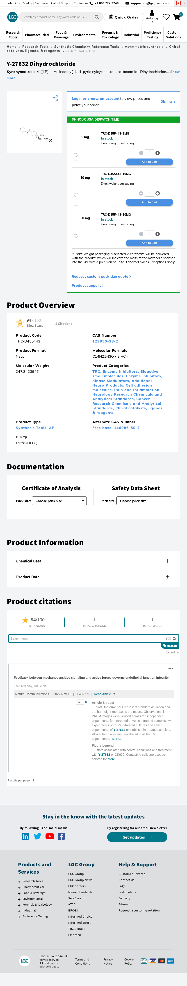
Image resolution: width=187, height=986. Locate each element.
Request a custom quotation (139, 910)
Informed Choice (80, 916)
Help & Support (61, 3)
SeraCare (74, 898)
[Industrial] (19, 911)
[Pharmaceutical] (19, 888)
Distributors (127, 892)
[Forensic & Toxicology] (19, 905)
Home (12, 47)
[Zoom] (50, 141)
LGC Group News (80, 880)
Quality (27, 3)
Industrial (29, 910)
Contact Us (127, 880)
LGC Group (76, 874)
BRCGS (73, 910)
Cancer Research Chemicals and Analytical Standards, (126, 403)
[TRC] (34, 113)
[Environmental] (19, 899)
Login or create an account (95, 98)
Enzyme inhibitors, (121, 371)
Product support (86, 285)
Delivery (124, 898)
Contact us (81, 3)
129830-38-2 (105, 341)
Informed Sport (79, 923)
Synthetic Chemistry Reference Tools (86, 47)
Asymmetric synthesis (144, 47)
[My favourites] (166, 17)
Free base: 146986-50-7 (116, 427)
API (52, 427)
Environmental (33, 899)
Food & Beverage (34, 893)
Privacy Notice (108, 961)
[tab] (93, 561)
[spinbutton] (149, 152)
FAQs (122, 886)
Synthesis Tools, (32, 427)
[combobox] (61, 17)
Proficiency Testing (35, 916)
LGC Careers (77, 886)
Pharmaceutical (33, 887)
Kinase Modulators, (112, 380)
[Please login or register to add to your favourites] (76, 155)
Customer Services (132, 874)
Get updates (134, 837)
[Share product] (56, 98)
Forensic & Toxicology (37, 904)
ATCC (71, 904)
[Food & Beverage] (19, 893)
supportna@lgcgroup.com (150, 3)
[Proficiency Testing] (19, 917)
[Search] (97, 17)
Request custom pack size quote (100, 276)
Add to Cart (149, 162)
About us (14, 3)
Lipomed (74, 935)
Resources (42, 3)
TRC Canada (76, 929)
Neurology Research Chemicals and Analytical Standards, (127, 396)
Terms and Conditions (82, 961)
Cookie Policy (129, 961)
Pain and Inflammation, (137, 389)
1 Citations (63, 324)
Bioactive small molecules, (125, 373)
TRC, (97, 371)
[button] (158, 153)
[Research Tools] (19, 882)
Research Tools (35, 47)
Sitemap (125, 904)
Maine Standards (80, 892)
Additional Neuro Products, (122, 382)
